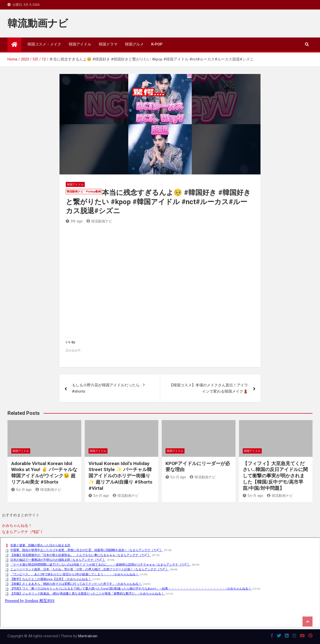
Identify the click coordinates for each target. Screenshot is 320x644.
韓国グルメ (134, 44)
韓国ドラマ (108, 44)
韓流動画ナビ (38, 23)
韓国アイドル (80, 44)
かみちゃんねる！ (17, 525)
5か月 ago (21, 490)
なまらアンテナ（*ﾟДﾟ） (23, 532)
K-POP (156, 44)
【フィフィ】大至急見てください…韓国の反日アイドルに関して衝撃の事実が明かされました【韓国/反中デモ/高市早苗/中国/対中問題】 (275, 476)
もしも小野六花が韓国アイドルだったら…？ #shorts (109, 388)
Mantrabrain (88, 636)
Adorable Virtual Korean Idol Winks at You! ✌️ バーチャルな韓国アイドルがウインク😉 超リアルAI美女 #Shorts (44, 473)
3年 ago (74, 221)
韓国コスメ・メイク (44, 44)
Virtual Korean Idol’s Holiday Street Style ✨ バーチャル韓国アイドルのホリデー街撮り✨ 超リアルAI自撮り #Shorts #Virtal (120, 476)
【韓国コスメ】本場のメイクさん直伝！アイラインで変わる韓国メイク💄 (208, 388)
